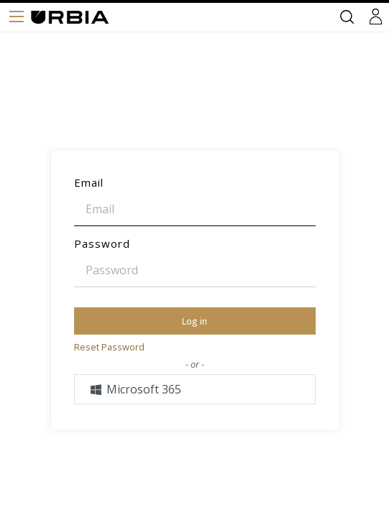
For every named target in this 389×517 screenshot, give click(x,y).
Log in (194, 321)
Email (89, 182)
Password (102, 243)
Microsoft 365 (135, 389)
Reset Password (109, 346)
